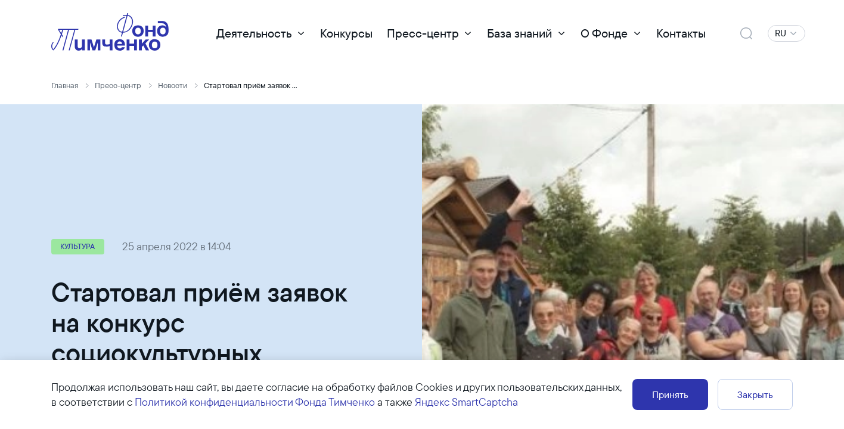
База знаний (519, 33)
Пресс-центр (423, 33)
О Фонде (604, 33)
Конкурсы (346, 33)
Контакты (681, 33)
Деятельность (253, 33)
